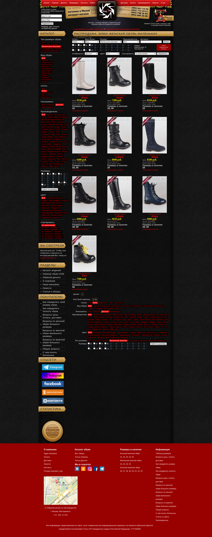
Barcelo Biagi (130, 315)
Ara (101, 315)
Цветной (92, 337)
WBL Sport (114, 329)
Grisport (117, 319)
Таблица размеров (163, 453)
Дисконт (64, 3)
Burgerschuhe (149, 315)
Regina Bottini (130, 324)
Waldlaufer (97, 329)
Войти (92, 3)
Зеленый (163, 332)
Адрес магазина (50, 453)
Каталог (47, 3)
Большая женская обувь (130, 453)
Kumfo (113, 322)
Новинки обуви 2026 (53, 274)
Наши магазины (51, 284)
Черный (124, 337)
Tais (125, 327)
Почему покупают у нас (53, 471)
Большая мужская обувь (130, 467)
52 (124, 47)
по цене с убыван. (50, 229)
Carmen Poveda (112, 317)
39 (113, 45)
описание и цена (80, 111)
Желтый (141, 332)
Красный (105, 335)
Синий (164, 335)
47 (96, 47)
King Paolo (47, 139)
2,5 (91, 50)
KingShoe (98, 322)
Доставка (124, 3)
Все (90, 303)
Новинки (55, 3)
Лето (112, 303)
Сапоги (96, 306)
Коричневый (94, 335)
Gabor (98, 319)
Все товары (79, 453)
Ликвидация (73, 3)
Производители (144, 3)
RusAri (162, 324)
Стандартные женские (138, 341)
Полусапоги (105, 306)
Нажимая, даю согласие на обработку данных (50, 27)
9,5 (113, 50)
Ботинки (126, 306)
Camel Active (99, 317)
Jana (130, 319)
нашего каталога (48, 258)
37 (102, 45)
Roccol (147, 324)
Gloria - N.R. (107, 319)
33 (80, 45)
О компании (49, 281)
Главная (77, 29)
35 (91, 45)
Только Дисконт (81, 460)
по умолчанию (48, 225)
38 (107, 45)
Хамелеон (115, 337)
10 (119, 50)
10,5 (124, 50)
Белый (106, 332)
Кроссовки (148, 306)
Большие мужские (157, 341)
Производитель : (131, 39)
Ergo (140, 317)
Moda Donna (62, 146)
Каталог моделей (52, 270)
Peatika (110, 324)
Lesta (120, 322)
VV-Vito (49, 164)
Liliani (126, 322)
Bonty (140, 315)
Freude (91, 319)
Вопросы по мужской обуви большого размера (54, 342)
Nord (97, 324)
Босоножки (109, 308)
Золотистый (152, 332)
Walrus (106, 329)
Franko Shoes (156, 317)
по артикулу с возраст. (52, 236)
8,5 (102, 50)
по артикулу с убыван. (52, 238)
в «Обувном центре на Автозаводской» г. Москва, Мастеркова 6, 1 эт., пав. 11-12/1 (61, 511)
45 (85, 47)
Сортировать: (128, 54)
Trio (145, 327)
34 (85, 45)
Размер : (104, 39)
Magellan (145, 322)
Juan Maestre (157, 319)
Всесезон (119, 303)
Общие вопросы (51, 349)
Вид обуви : (90, 39)
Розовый (136, 335)
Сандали (99, 308)
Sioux (112, 327)
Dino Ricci (51, 122)
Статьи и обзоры (51, 291)
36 (96, 45)
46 (91, 47)
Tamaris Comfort (135, 327)
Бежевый (97, 332)
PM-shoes (118, 324)
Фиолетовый (103, 337)
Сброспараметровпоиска (163, 47)
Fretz (165, 317)
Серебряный (146, 335)
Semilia (98, 327)
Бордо (113, 332)
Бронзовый (122, 332)
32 (74, 45)
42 (130, 45)
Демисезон (103, 303)
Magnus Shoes (156, 322)
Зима (95, 303)
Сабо (117, 308)
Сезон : (75, 39)
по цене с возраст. (50, 227)
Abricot (96, 315)
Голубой (133, 332)
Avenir (121, 315)
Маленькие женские (118, 341)
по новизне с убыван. (52, 234)
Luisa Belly (135, 322)
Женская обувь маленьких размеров (122, 29)
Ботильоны (117, 306)
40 (119, 45)
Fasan (145, 317)
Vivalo (157, 327)
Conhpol (133, 317)
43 (74, 47)
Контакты (84, 3)
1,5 (80, 50)
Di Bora (160, 315)
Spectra (119, 327)
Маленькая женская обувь (131, 460)
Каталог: (47, 33)
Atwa (115, 315)
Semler (105, 327)
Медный (114, 335)
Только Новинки (81, 457)
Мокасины (158, 306)
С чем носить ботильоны (166, 513)
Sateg (90, 327)
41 (124, 45)
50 (113, 47)
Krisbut (107, 322)
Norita (102, 324)
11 (130, 50)
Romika (155, 324)
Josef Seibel (145, 319)
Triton (150, 327)
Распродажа (98, 29)
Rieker (140, 324)
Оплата (133, 3)
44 (80, 47)
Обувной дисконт (52, 277)
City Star (124, 317)
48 (102, 47)
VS (162, 327)
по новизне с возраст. (52, 231)
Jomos (136, 319)
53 (130, 47)
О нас (163, 3)
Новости (155, 3)
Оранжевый (124, 335)
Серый (157, 335)
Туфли (91, 308)
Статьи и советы (162, 517)
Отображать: (78, 54)
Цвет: (102, 54)
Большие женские (100, 341)
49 (107, 47)
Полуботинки (137, 306)
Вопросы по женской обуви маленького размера (54, 333)
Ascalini (108, 315)
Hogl (124, 319)
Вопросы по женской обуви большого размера (54, 324)
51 (119, 47)
